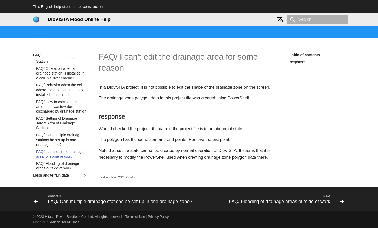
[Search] (317, 19)
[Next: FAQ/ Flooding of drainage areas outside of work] (285, 199)
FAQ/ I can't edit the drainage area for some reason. (60, 135)
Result (60, 164)
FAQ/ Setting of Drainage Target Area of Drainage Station (56, 105)
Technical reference (181, 32)
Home (38, 32)
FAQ (154, 32)
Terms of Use (135, 217)
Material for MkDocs (64, 222)
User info (229, 32)
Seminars (89, 32)
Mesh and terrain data (60, 157)
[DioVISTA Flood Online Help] (36, 19)
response (297, 62)
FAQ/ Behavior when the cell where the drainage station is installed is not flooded (59, 71)
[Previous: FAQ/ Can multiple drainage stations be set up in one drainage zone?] (114, 199)
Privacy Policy (158, 217)
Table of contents (305, 55)
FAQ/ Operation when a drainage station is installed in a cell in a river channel (60, 55)
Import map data (60, 171)
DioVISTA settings (60, 178)
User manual (133, 32)
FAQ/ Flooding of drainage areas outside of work (57, 147)
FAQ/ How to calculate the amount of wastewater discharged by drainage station (61, 88)
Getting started (62, 32)
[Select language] (280, 19)
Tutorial (110, 32)
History (210, 32)
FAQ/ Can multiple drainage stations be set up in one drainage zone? (58, 121)
